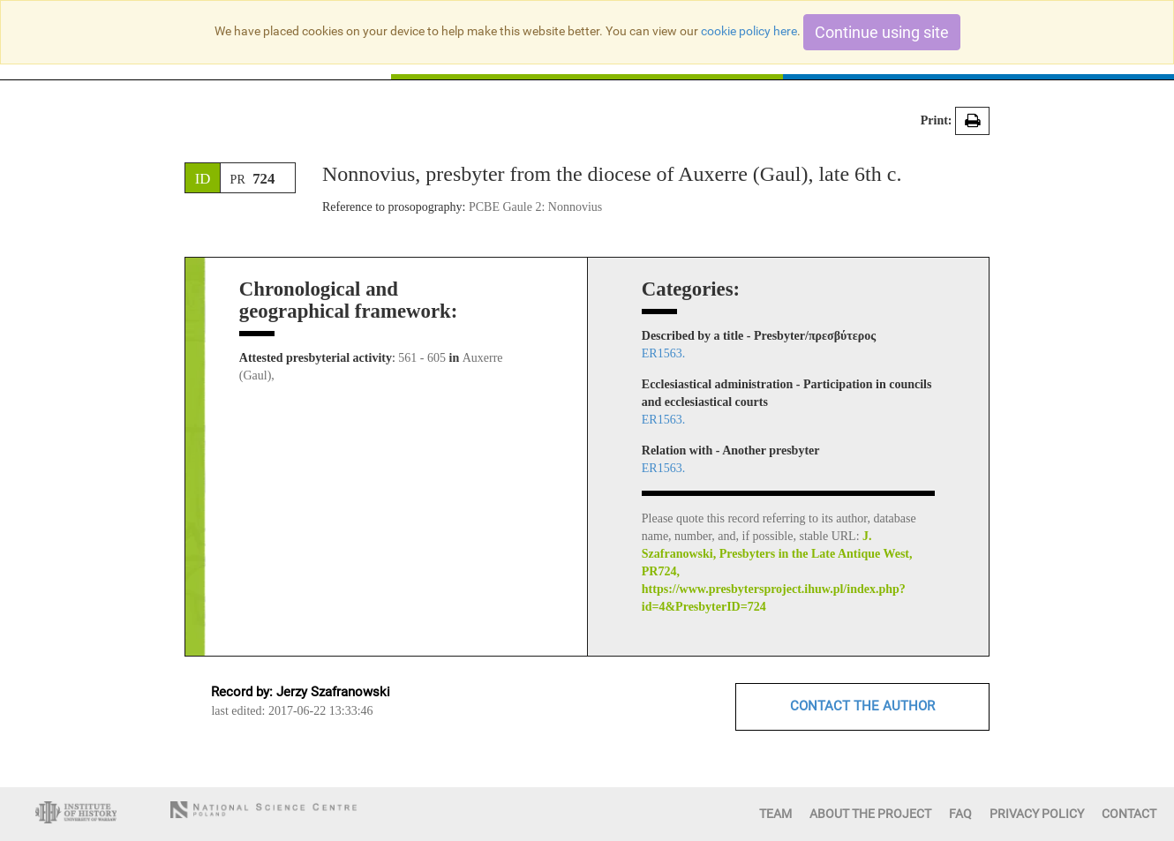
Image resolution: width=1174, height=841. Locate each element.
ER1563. (663, 353)
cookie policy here (749, 31)
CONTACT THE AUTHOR (862, 706)
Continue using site (882, 32)
